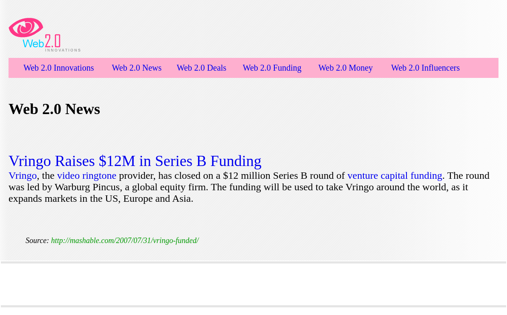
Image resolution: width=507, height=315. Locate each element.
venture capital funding (395, 175)
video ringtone (86, 175)
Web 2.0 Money (345, 67)
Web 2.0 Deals (202, 67)
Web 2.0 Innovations (58, 67)
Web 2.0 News (137, 67)
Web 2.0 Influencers (425, 67)
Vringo (23, 175)
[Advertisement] (253, 284)
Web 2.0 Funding (272, 67)
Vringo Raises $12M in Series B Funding (135, 160)
